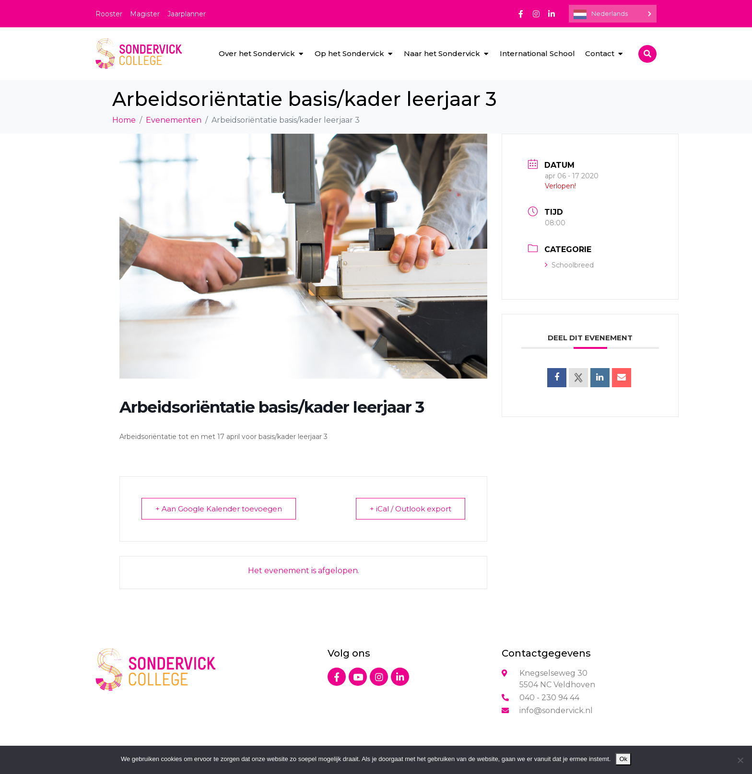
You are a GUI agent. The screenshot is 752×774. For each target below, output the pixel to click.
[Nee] (740, 760)
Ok (623, 758)
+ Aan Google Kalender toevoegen (218, 508)
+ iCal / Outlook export (410, 508)
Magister (145, 14)
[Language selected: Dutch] (613, 14)
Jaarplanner (186, 14)
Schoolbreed (569, 265)
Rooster (108, 14)
